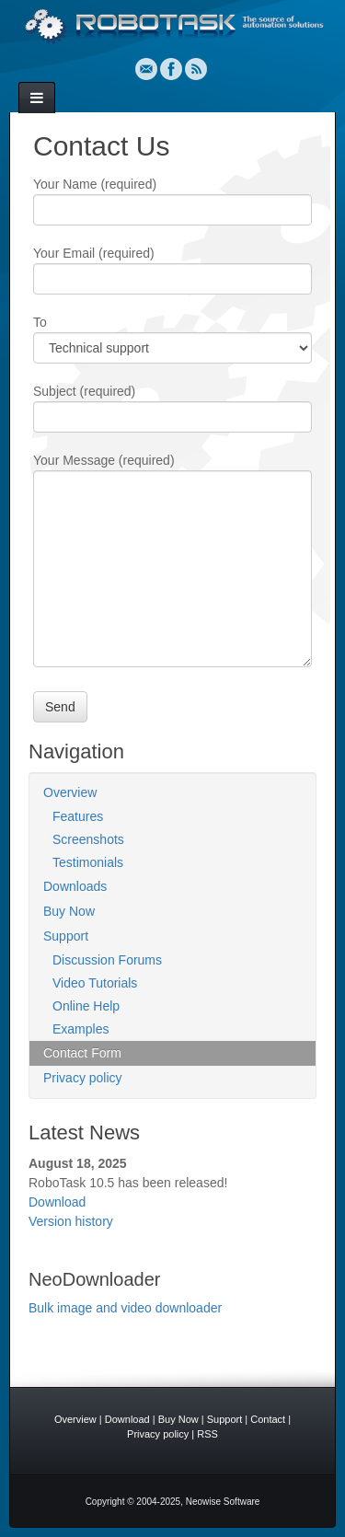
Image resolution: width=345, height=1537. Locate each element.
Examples (80, 1029)
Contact (267, 1419)
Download (57, 1202)
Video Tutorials (94, 983)
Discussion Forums (107, 960)
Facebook (171, 69)
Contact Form (82, 1053)
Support (65, 936)
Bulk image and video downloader (125, 1307)
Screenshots (88, 839)
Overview (70, 792)
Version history (71, 1221)
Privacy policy (82, 1077)
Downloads (75, 886)
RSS (196, 69)
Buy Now (69, 911)
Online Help (86, 1006)
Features (77, 816)
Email (146, 69)
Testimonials (87, 862)
